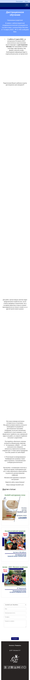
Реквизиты (18, 645)
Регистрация (19, 1)
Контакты (11, 645)
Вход (26, 1)
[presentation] (13, 632)
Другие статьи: (9, 489)
